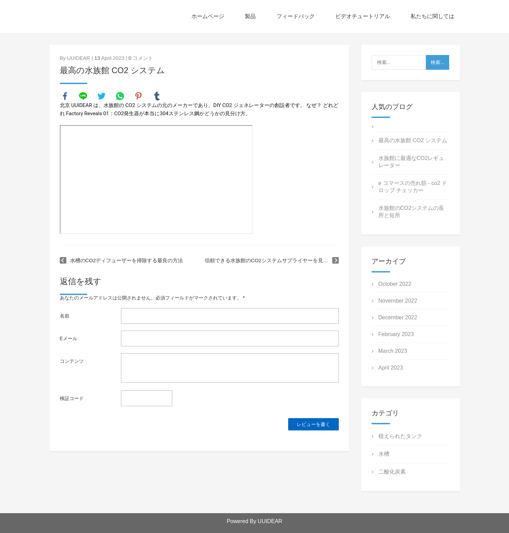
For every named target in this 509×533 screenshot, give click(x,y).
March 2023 (392, 351)
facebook (65, 96)
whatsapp (120, 96)
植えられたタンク (400, 436)
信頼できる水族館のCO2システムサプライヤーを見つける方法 (272, 260)
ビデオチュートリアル (362, 16)
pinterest (138, 96)
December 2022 (397, 317)
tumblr (157, 96)
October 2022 (395, 284)
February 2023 (396, 334)
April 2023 (390, 368)
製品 (250, 16)
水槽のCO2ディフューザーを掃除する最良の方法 (126, 260)
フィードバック (296, 16)
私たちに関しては (432, 16)
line (83, 96)
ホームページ (207, 16)
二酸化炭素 (392, 472)
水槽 (383, 454)
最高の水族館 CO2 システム (412, 140)
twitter (101, 96)
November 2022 (397, 301)
